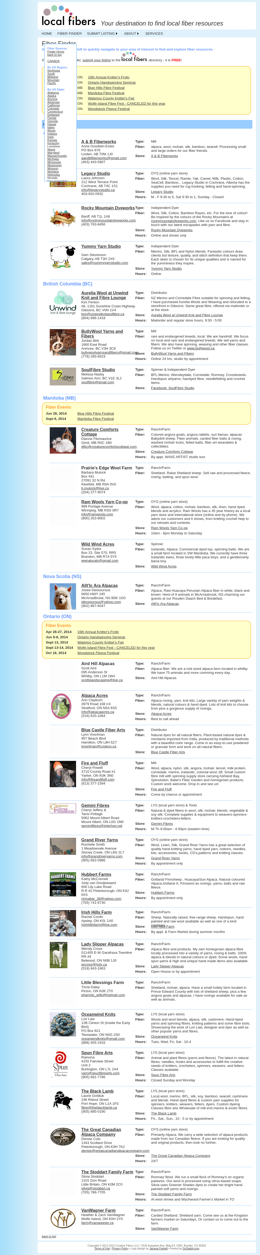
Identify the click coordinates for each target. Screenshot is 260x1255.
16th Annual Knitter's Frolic (108, 77)
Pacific (51, 83)
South (51, 73)
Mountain (53, 80)
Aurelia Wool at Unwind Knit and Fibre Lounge (187, 315)
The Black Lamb (163, 1113)
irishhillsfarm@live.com (99, 925)
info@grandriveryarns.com (102, 856)
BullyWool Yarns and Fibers (172, 353)
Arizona (52, 99)
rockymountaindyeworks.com (173, 221)
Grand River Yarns (165, 858)
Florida (51, 117)
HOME (47, 34)
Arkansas (53, 102)
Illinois (51, 130)
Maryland (53, 152)
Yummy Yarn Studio (166, 268)
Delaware (53, 114)
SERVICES (154, 34)
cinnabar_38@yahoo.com (101, 899)
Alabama (53, 92)
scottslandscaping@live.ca (102, 680)
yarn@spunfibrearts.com (100, 1073)
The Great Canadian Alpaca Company (180, 1156)
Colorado (53, 108)
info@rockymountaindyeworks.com (108, 220)
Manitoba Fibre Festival (106, 93)
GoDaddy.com (191, 1248)
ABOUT (130, 34)
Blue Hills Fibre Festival (106, 88)
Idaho (51, 127)
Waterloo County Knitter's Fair (111, 98)
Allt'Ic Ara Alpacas (165, 604)
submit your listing (97, 60)
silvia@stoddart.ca (95, 1188)
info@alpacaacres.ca (97, 712)
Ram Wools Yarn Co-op (169, 528)
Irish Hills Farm (162, 926)
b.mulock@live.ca (95, 488)
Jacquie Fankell (158, 1248)
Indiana (52, 133)
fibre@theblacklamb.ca (99, 1108)
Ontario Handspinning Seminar (112, 82)
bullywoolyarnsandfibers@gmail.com (109, 352)
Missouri (52, 168)
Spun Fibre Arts (163, 1075)
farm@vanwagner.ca (97, 1223)
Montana (53, 171)
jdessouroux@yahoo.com (101, 602)
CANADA (53, 61)
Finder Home (55, 51)
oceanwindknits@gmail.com (103, 1039)
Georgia (52, 121)
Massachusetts (57, 155)
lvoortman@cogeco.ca (98, 746)
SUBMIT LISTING (101, 34)
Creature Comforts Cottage (172, 452)
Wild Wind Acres (164, 566)
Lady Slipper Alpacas (167, 966)
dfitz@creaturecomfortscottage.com (109, 447)
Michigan (53, 158)
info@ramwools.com (97, 514)
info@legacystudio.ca (98, 190)
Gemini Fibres (162, 824)
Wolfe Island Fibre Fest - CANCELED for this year (127, 104)
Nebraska (53, 174)
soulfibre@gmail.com (97, 382)
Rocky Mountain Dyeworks (172, 230)
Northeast (53, 70)
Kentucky (53, 143)
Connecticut (55, 111)
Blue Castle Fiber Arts (168, 752)
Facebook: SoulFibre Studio (172, 388)
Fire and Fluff (161, 789)
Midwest (52, 76)
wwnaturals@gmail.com (99, 561)
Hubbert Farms (162, 893)
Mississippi (54, 165)
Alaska (51, 95)
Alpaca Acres (161, 714)
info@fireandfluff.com (97, 779)
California (53, 105)
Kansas (52, 140)
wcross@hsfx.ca (94, 964)
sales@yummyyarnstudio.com (104, 263)
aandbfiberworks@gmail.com (104, 158)
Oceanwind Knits (164, 1036)
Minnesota (54, 162)
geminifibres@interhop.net (101, 826)
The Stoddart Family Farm (171, 1194)
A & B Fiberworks (164, 156)
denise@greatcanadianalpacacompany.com (115, 1151)
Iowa (50, 136)
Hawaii (51, 124)
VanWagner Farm (164, 1229)
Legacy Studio (162, 192)
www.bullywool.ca (200, 348)
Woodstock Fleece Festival (109, 109)
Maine (51, 149)
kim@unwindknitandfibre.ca (102, 314)
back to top (54, 54)
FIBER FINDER (69, 34)
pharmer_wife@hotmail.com (103, 995)
